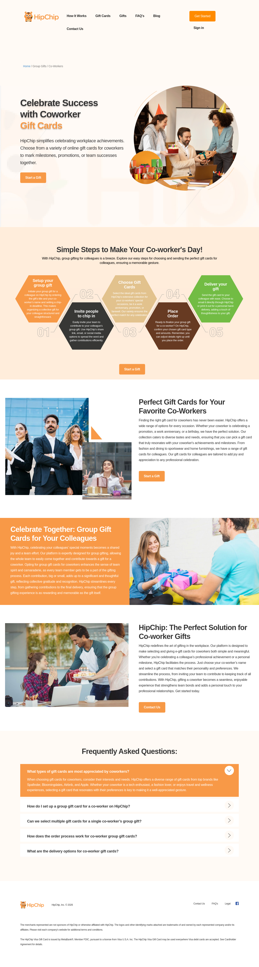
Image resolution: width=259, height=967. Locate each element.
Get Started (202, 16)
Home (26, 66)
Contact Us (75, 29)
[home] (41, 22)
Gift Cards (102, 16)
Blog (156, 16)
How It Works (76, 16)
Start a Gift (33, 177)
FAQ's (139, 16)
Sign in (198, 28)
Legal (227, 903)
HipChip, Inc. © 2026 (62, 904)
